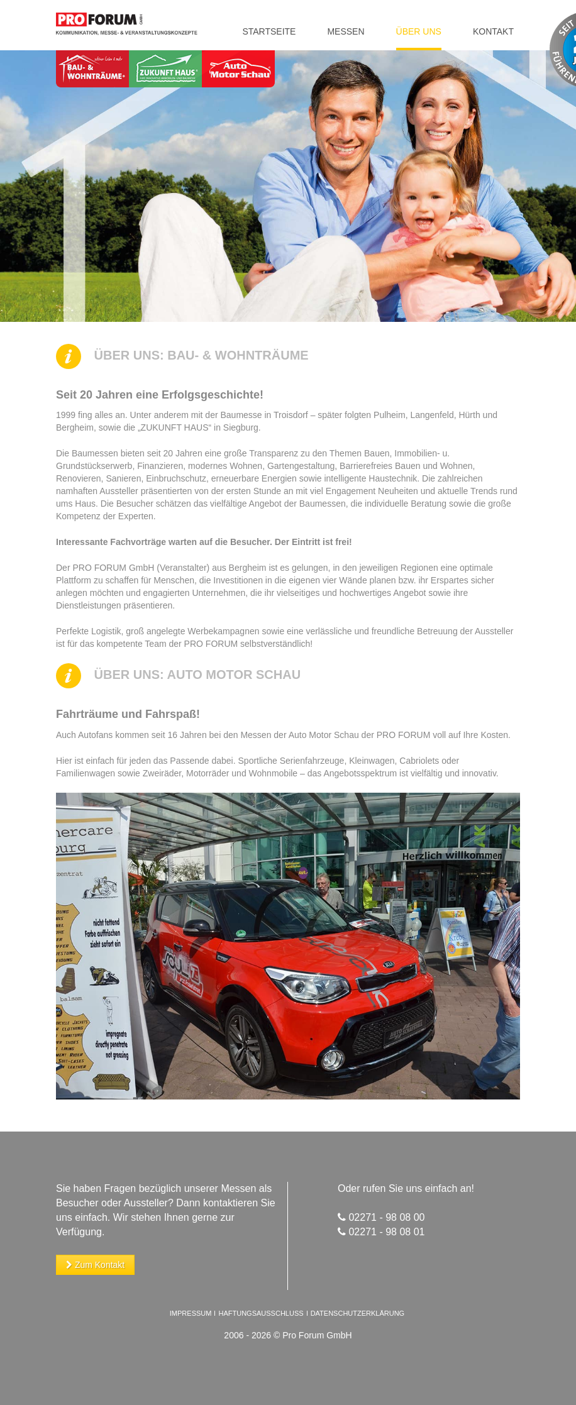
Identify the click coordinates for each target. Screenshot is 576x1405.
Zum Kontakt (95, 1265)
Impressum (191, 1313)
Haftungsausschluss (261, 1313)
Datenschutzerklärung (358, 1313)
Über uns (418, 31)
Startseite (269, 31)
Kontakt (493, 31)
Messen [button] (345, 31)
